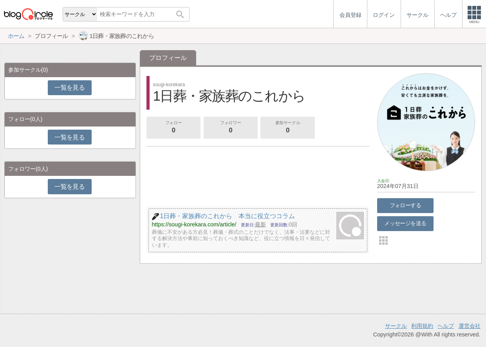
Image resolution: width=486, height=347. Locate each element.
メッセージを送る (405, 223)
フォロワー (231, 127)
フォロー (173, 127)
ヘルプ (445, 326)
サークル (396, 326)
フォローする (405, 205)
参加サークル (288, 127)
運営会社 (470, 326)
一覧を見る (69, 87)
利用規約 (422, 326)
